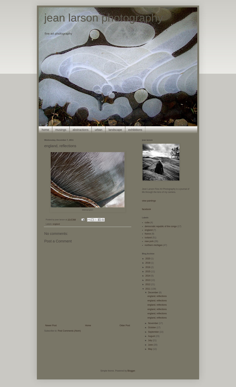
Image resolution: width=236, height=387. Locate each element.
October (152, 327)
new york (149, 241)
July (150, 340)
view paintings (149, 200)
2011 (148, 289)
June (150, 345)
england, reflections (157, 296)
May (150, 349)
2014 (148, 275)
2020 (148, 258)
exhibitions (135, 129)
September (153, 332)
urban (98, 129)
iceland (148, 237)
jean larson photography (103, 18)
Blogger (131, 371)
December (153, 292)
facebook (146, 209)
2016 (148, 267)
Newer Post (51, 325)
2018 (148, 263)
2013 (148, 280)
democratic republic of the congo (161, 226)
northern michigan (153, 245)
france (148, 233)
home (45, 129)
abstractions (80, 129)
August (152, 336)
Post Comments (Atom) (69, 331)
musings (60, 129)
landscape (115, 129)
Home (88, 325)
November (153, 323)
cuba (147, 222)
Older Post (124, 325)
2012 (148, 284)
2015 (148, 271)
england (56, 224)
